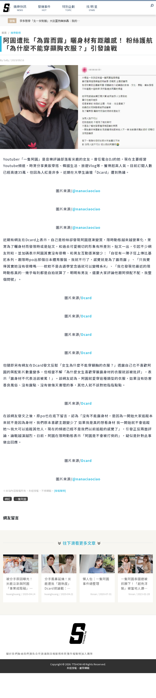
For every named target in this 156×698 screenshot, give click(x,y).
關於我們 (12, 653)
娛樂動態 (16, 33)
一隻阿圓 (20, 499)
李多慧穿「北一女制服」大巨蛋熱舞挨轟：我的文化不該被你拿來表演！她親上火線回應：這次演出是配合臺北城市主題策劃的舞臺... (51, 21)
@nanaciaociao (86, 190)
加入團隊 (87, 653)
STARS (91, 8)
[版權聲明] (60, 491)
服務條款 (61, 653)
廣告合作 (35, 653)
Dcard (86, 297)
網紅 (7, 499)
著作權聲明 (74, 653)
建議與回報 (48, 653)
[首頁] (78, 633)
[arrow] (6, 8)
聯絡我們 (23, 653)
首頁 (4, 33)
